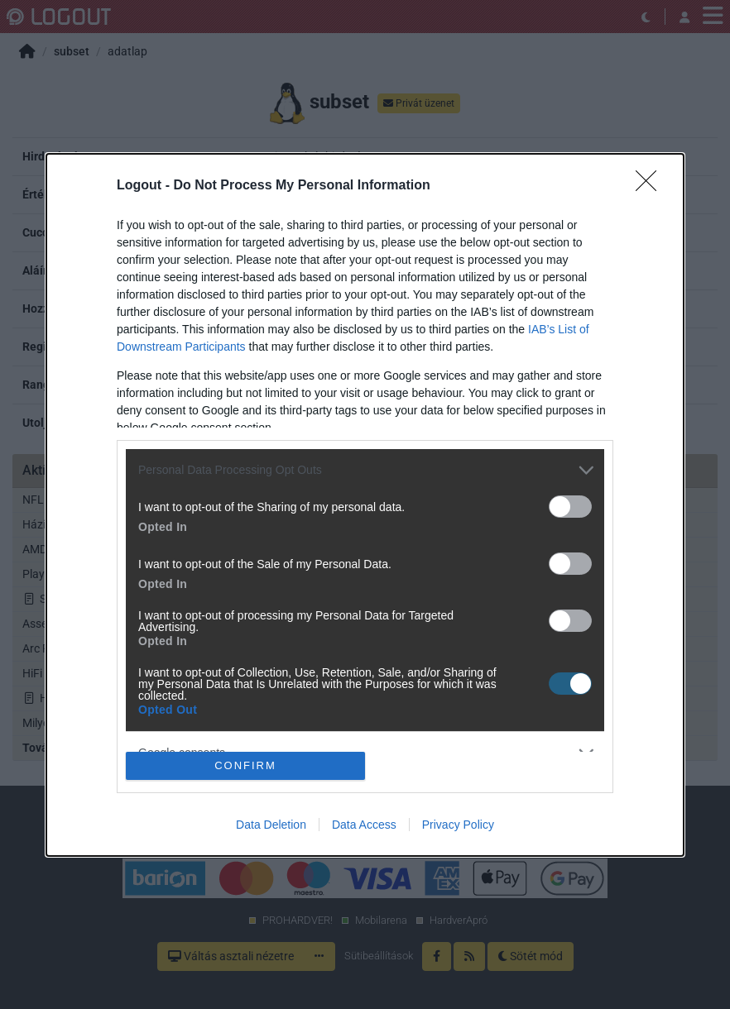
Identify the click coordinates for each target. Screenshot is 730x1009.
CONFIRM (245, 765)
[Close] (651, 186)
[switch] (570, 506)
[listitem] (365, 470)
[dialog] (365, 505)
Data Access (364, 824)
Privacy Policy (458, 824)
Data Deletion (271, 824)
